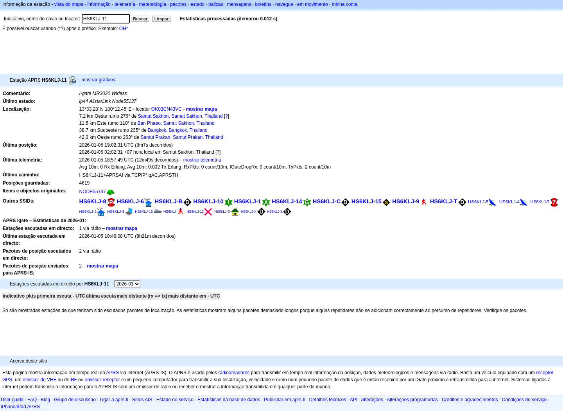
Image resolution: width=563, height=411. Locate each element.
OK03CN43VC (166, 109)
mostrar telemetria (202, 160)
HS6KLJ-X (248, 212)
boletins (263, 4)
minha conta (344, 4)
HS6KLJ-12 (195, 212)
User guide (12, 399)
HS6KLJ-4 (509, 201)
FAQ (32, 399)
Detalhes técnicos (327, 399)
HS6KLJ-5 (478, 201)
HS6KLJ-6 (130, 201)
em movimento (312, 4)
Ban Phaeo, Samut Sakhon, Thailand (175, 123)
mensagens (239, 4)
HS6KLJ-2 (88, 211)
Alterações (372, 399)
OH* (123, 28)
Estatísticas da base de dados (228, 399)
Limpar (161, 18)
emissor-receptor (102, 379)
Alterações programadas (412, 399)
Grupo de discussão (75, 399)
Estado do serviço (175, 399)
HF (74, 379)
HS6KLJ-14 (287, 201)
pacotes (178, 4)
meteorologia (152, 4)
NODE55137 (92, 191)
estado (197, 4)
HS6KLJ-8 (92, 201)
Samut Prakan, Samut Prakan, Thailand (181, 137)
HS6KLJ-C (327, 201)
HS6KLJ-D (222, 212)
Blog (45, 399)
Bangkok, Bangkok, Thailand (178, 130)
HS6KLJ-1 (247, 201)
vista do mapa (69, 4)
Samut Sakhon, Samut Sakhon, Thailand (180, 116)
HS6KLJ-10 (208, 201)
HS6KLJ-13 (143, 212)
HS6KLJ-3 (115, 211)
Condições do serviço (524, 399)
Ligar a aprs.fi (114, 399)
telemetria (125, 4)
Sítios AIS (142, 399)
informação (98, 4)
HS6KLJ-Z (274, 212)
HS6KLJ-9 (405, 201)
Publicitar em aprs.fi (284, 399)
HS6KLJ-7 (540, 201)
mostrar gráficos (98, 80)
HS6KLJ (169, 212)
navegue (284, 4)
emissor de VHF (39, 379)
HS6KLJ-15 (366, 201)
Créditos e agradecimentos (470, 399)
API (353, 399)
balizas (215, 4)
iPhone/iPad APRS (20, 406)
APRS (112, 372)
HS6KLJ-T (443, 201)
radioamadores (233, 372)
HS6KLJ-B (168, 201)
